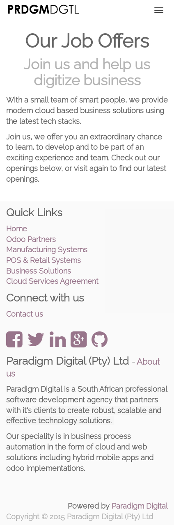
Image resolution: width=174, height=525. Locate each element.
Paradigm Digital (140, 506)
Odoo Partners (31, 239)
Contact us (24, 314)
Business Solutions (38, 271)
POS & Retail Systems (43, 260)
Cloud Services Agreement (52, 281)
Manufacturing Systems (46, 249)
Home (16, 228)
